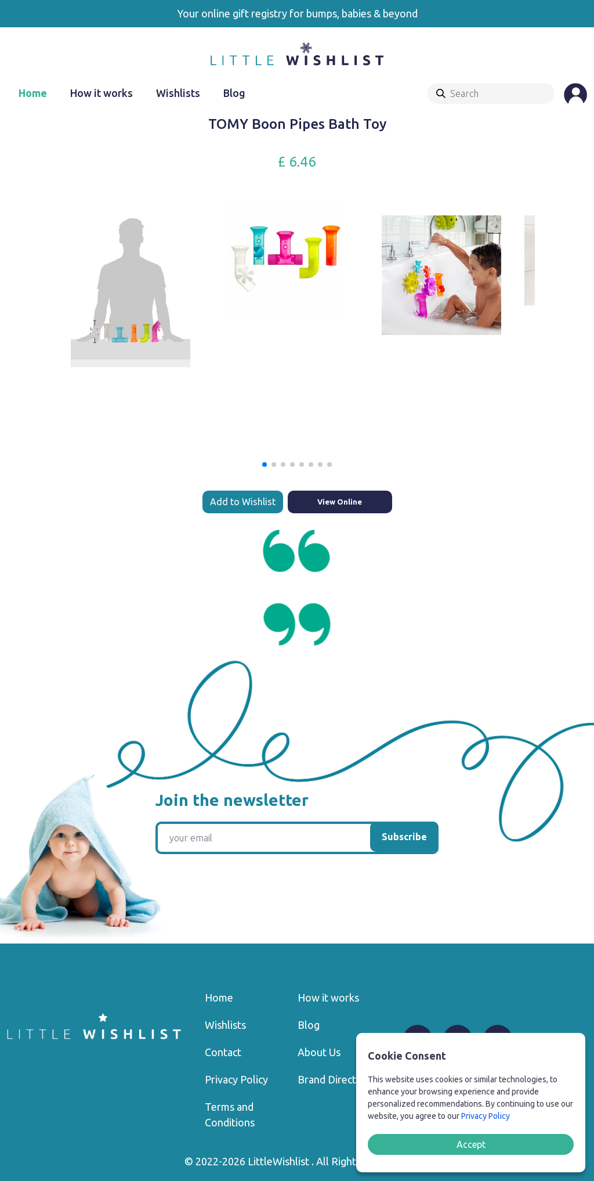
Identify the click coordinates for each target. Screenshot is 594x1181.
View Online (339, 502)
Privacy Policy (236, 1079)
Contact (223, 1052)
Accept (471, 1144)
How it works (101, 93)
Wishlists (178, 93)
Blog (234, 93)
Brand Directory (335, 1079)
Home (33, 93)
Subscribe (404, 836)
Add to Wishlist (243, 501)
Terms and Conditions (230, 1114)
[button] (264, 464)
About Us (319, 1052)
